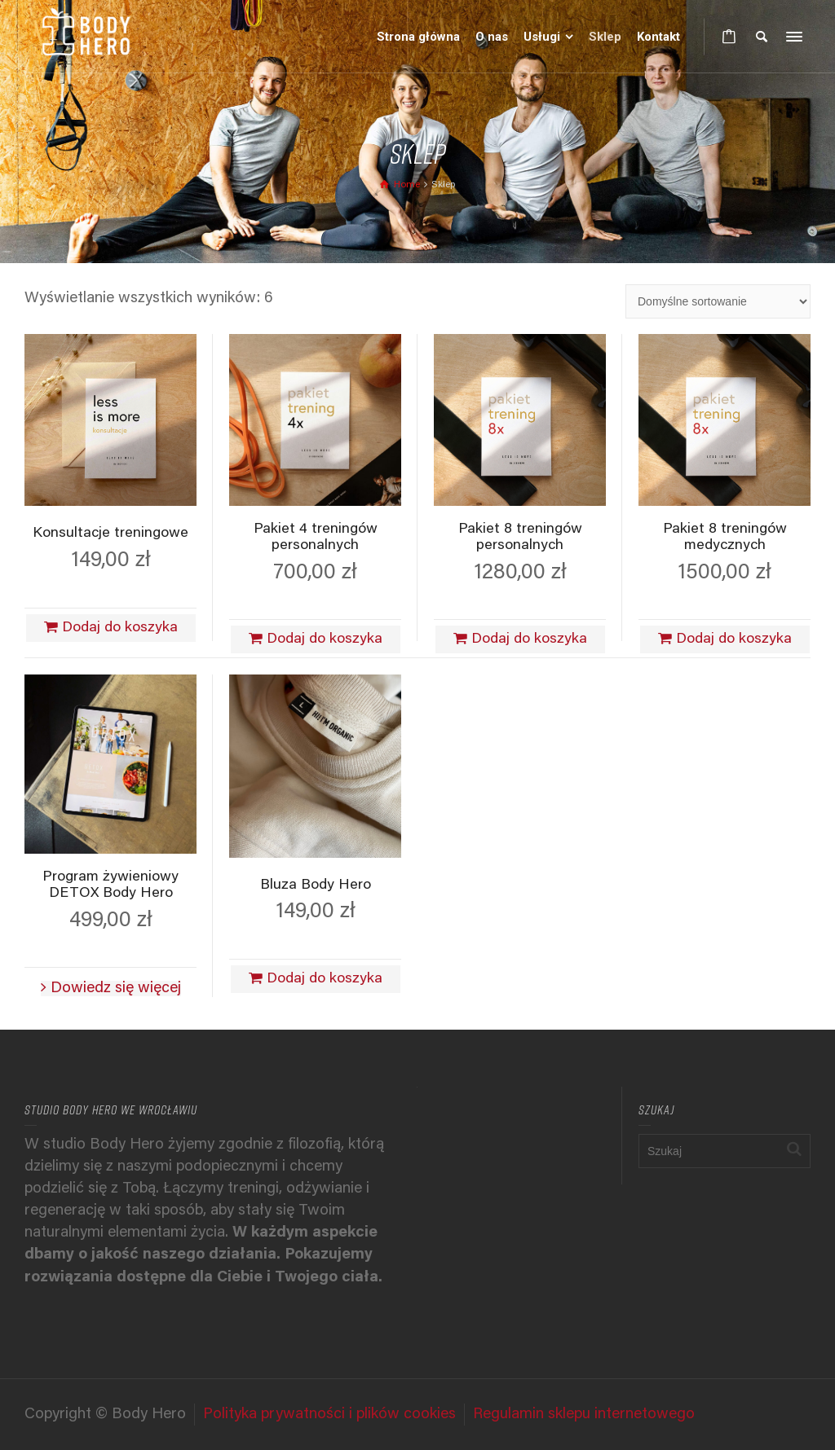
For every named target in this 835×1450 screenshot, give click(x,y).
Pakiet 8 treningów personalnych (520, 537)
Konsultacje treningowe (110, 533)
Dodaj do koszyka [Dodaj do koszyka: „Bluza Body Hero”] (324, 979)
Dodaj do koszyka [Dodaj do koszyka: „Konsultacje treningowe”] (120, 628)
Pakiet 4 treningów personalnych (316, 537)
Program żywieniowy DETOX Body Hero (110, 885)
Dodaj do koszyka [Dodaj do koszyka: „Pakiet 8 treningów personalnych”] (529, 639)
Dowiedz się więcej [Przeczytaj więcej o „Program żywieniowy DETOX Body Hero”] (116, 988)
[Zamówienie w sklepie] (718, 301)
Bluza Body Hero (315, 885)
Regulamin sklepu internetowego (584, 1414)
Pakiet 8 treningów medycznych (725, 537)
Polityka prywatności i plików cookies (329, 1414)
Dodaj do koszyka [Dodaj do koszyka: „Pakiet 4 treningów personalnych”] (324, 639)
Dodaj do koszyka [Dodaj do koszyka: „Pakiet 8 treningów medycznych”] (734, 639)
